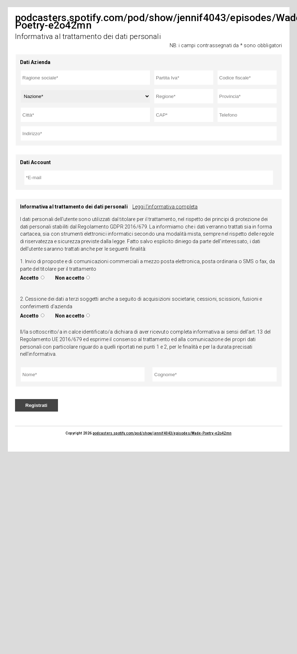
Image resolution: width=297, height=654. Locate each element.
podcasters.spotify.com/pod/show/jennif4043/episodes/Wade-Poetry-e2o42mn (162, 433)
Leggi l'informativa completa (165, 207)
